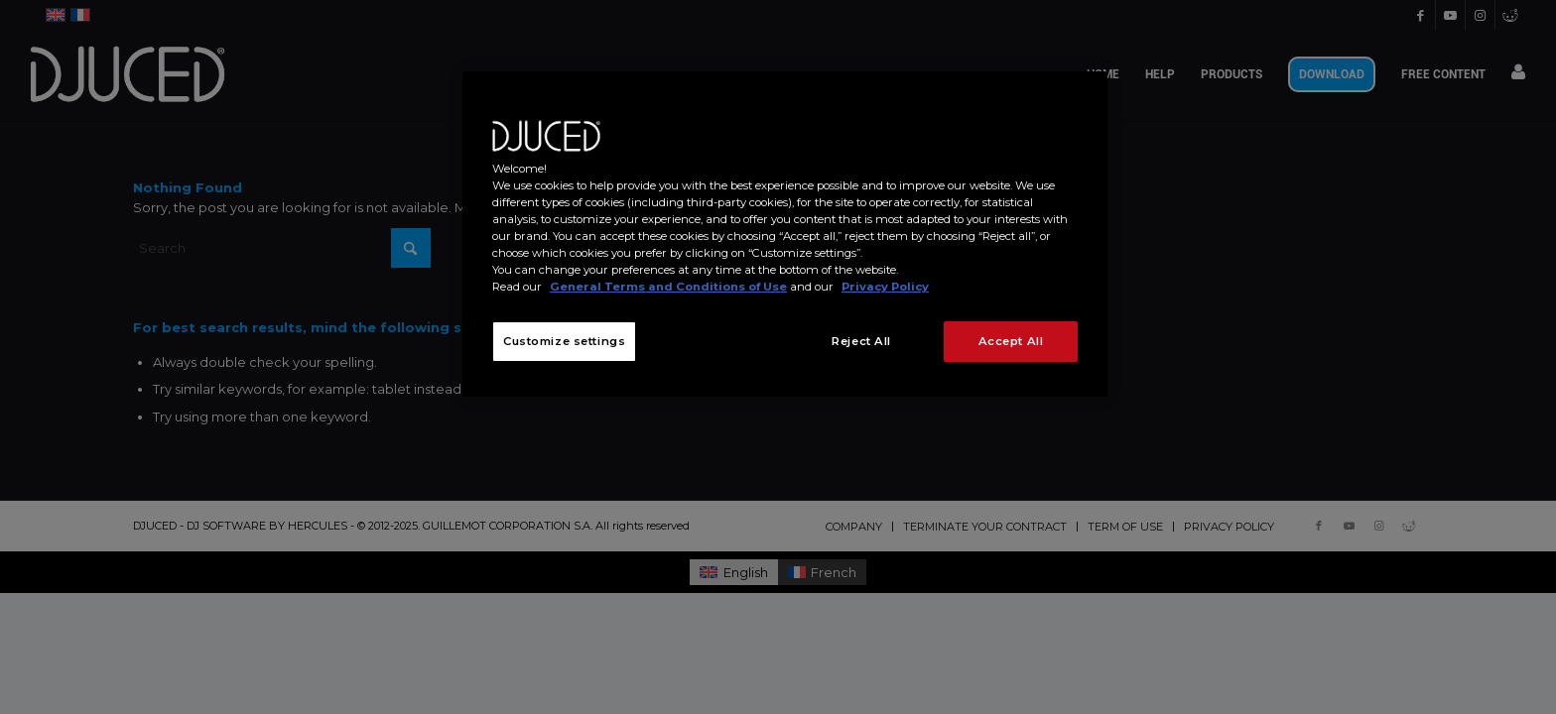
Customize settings (564, 341)
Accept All (1011, 341)
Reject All (861, 341)
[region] (784, 234)
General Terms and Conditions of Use (668, 287)
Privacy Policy (885, 287)
